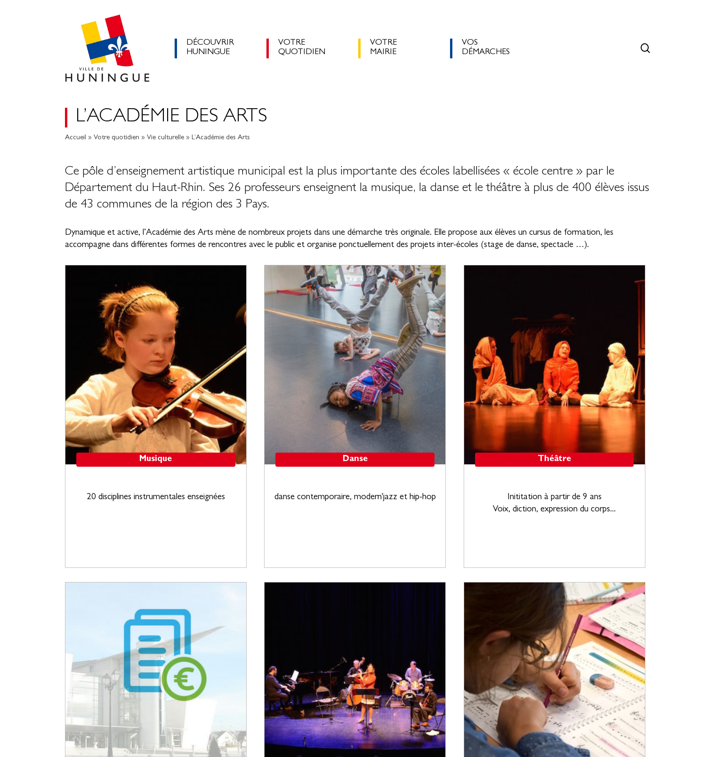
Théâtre (554, 459)
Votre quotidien (116, 138)
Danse (355, 459)
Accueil (75, 138)
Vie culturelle (165, 138)
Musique (155, 459)
